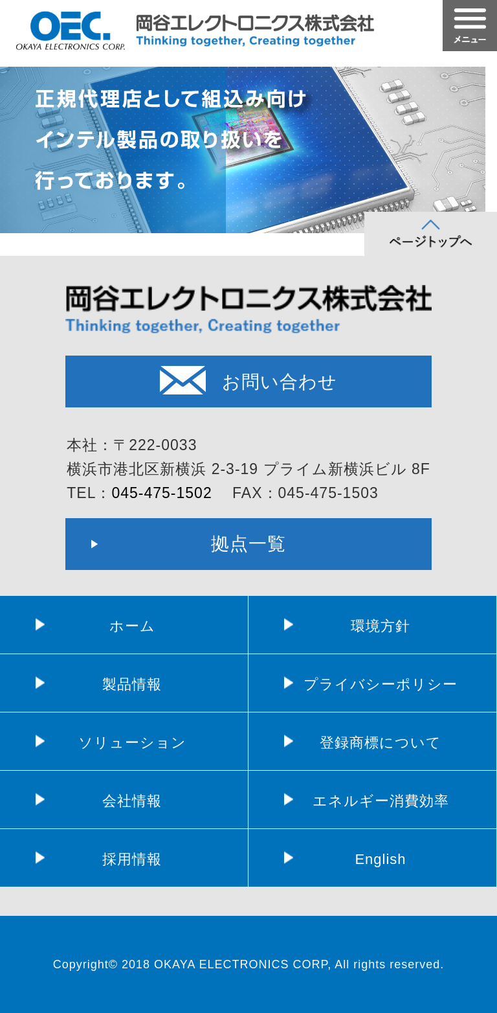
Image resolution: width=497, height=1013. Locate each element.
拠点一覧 (248, 544)
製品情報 (132, 684)
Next (480, 136)
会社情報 (132, 801)
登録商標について (380, 742)
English (380, 859)
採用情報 (132, 859)
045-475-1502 (161, 492)
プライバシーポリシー (381, 684)
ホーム (132, 626)
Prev (16, 136)
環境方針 (380, 626)
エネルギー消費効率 (381, 801)
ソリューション (132, 742)
